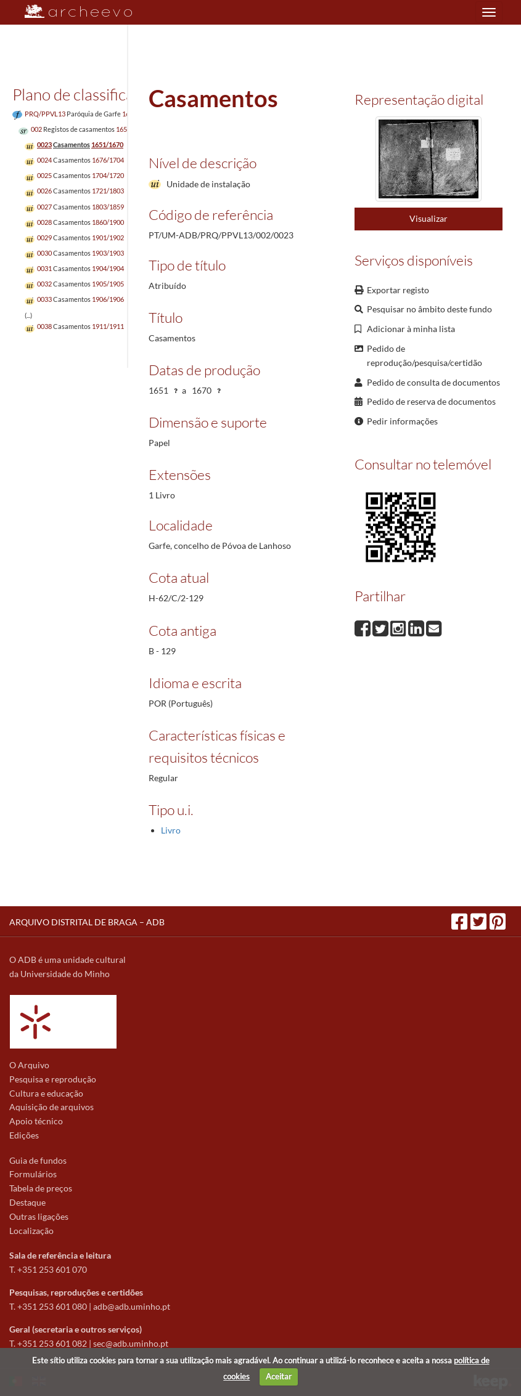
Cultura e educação (46, 1093)
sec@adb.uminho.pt (130, 1343)
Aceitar (279, 1376)
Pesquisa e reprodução (52, 1079)
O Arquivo (29, 1065)
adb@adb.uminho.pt (131, 1306)
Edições (24, 1135)
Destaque (27, 1202)
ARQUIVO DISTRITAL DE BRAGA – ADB (87, 922)
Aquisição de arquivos (51, 1107)
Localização (31, 1230)
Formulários (33, 1174)
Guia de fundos (38, 1160)
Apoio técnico (36, 1121)
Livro (171, 830)
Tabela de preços (40, 1188)
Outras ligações (38, 1216)
